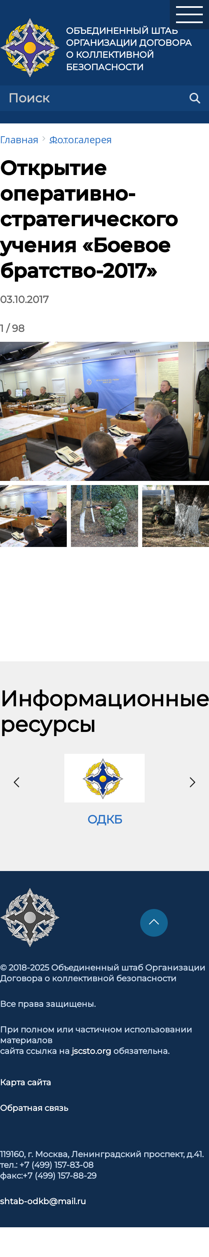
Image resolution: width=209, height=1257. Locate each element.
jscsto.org (91, 1051)
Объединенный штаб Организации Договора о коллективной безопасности (129, 49)
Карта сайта (25, 1082)
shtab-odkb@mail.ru (43, 1201)
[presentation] (16, 782)
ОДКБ (104, 819)
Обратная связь (34, 1108)
